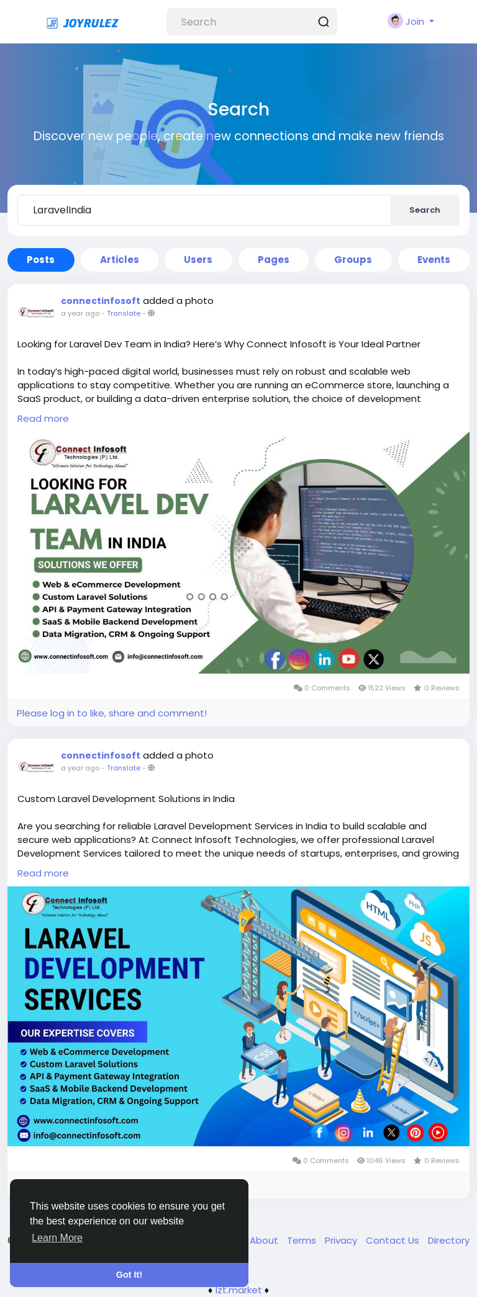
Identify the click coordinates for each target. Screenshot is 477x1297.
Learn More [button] (57, 1237)
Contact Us (394, 1240)
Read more (43, 418)
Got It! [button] (129, 1275)
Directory (449, 1240)
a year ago (80, 313)
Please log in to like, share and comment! (112, 713)
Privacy (342, 1240)
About (265, 1240)
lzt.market (239, 1289)
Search (424, 210)
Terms (303, 1240)
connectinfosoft (100, 301)
